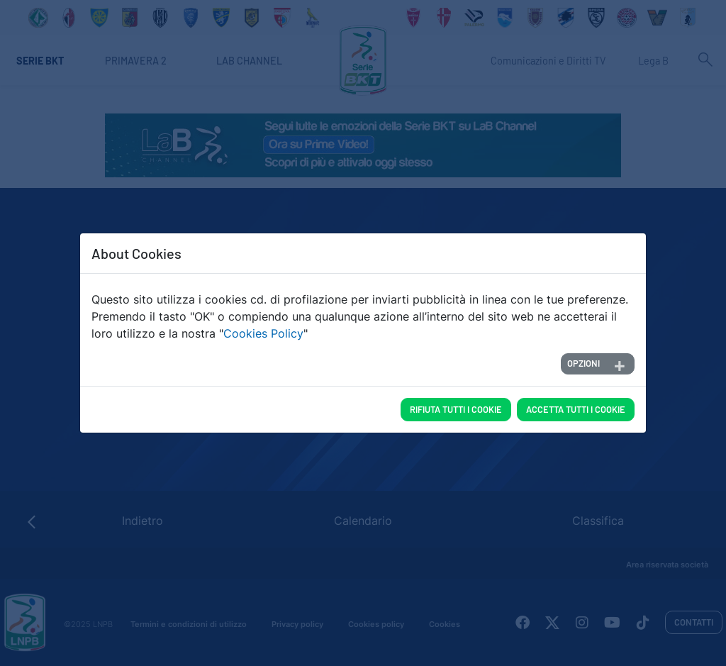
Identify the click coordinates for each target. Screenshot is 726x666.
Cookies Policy (263, 333)
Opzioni (583, 363)
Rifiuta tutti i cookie (456, 409)
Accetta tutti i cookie (575, 409)
